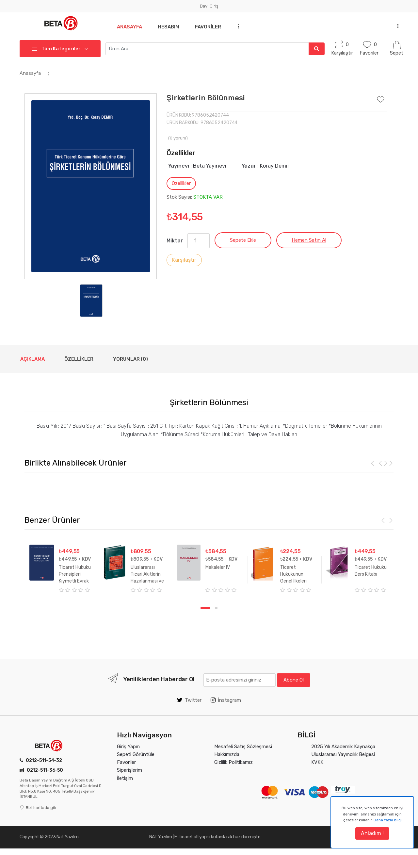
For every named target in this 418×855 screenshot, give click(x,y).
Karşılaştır (184, 260)
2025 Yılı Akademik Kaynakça (343, 746)
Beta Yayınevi (209, 166)
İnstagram (226, 700)
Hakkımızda (226, 754)
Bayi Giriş (209, 5)
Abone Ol (293, 680)
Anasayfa (129, 27)
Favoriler (211, 27)
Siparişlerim (129, 770)
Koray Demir (274, 166)
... (240, 26)
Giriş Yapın (128, 746)
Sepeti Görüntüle (135, 754)
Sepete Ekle (243, 240)
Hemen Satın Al (309, 240)
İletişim (125, 778)
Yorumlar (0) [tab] (130, 359)
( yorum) (178, 138)
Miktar (175, 241)
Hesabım (170, 27)
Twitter (189, 700)
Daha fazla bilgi (388, 820)
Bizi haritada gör (38, 807)
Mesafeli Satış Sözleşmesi (243, 746)
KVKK (317, 762)
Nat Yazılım (67, 837)
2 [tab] (216, 608)
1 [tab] (205, 608)
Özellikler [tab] (181, 183)
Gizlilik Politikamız (233, 762)
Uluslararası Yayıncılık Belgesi (343, 754)
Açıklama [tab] (32, 359)
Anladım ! (372, 833)
